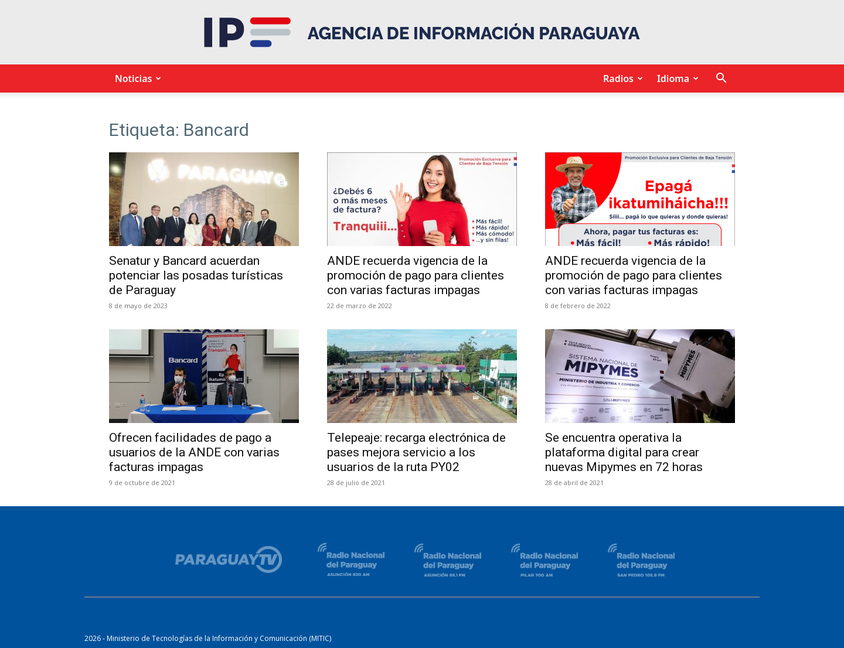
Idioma (676, 78)
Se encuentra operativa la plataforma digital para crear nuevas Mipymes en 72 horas (624, 452)
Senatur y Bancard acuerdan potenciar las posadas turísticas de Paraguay (196, 275)
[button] (721, 79)
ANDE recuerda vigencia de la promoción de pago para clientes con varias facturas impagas (415, 275)
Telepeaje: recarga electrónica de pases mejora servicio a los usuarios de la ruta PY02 (416, 452)
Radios (621, 78)
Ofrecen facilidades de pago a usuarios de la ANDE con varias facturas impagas (194, 452)
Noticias (136, 78)
